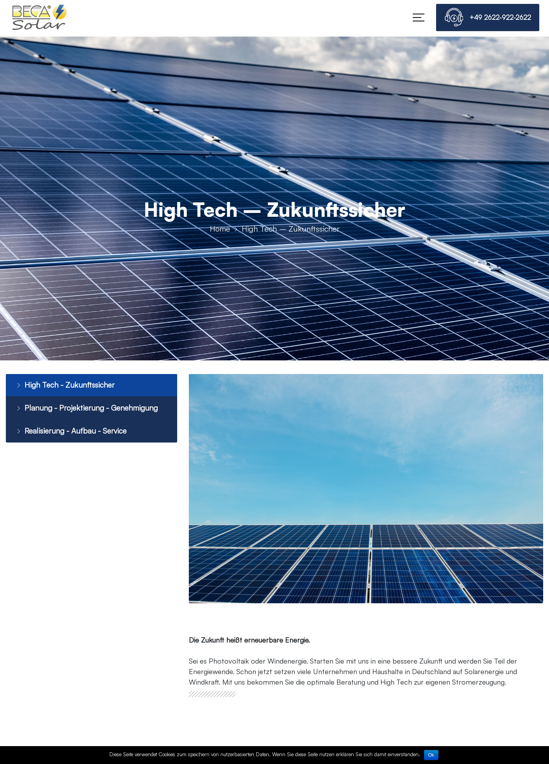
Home (220, 229)
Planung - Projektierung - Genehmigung (88, 408)
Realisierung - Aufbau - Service (73, 431)
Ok (431, 755)
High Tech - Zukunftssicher (65, 385)
